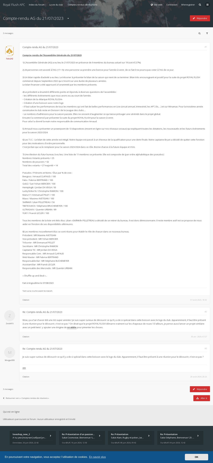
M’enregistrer (188, 4)
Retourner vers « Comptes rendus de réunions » (26, 398)
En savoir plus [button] (97, 457)
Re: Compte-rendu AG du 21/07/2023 (42, 312)
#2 (206, 311)
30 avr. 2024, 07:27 (199, 336)
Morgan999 (10, 360)
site (24, 368)
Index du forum (36, 4)
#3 (206, 348)
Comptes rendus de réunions (82, 4)
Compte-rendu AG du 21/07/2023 (33, 18)
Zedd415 (9, 323)
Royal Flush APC (14, 5)
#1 (206, 47)
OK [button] (196, 457)
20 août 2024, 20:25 (198, 376)
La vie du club (56, 4)
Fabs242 (9, 58)
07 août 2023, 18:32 (198, 300)
